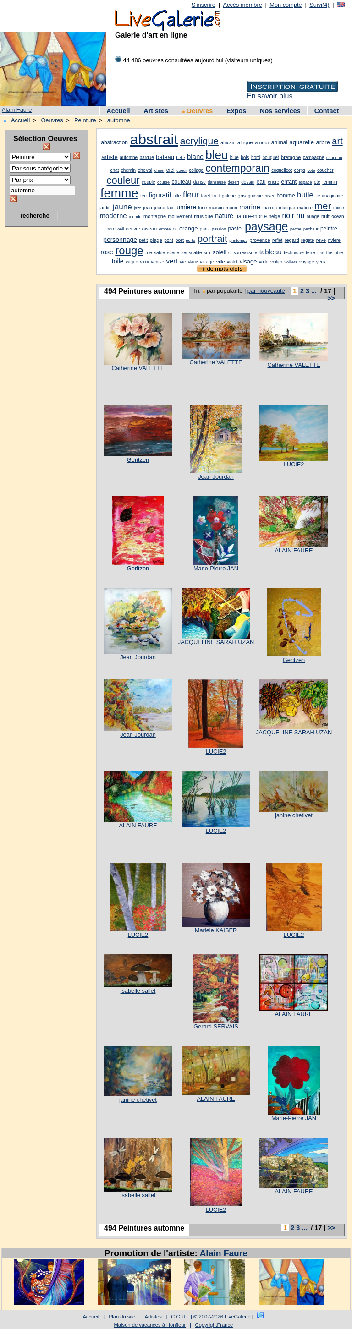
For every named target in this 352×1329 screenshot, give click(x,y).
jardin (104, 207)
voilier (276, 261)
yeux (321, 261)
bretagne (291, 157)
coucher (325, 170)
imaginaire (332, 195)
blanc (195, 156)
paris (205, 228)
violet (232, 261)
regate (307, 240)
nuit (325, 216)
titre (339, 252)
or (175, 228)
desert (233, 182)
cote (311, 170)
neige (274, 216)
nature (224, 215)
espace (305, 182)
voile (264, 261)
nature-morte (251, 216)
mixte (338, 207)
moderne (112, 215)
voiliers (290, 262)
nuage (313, 216)
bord (255, 157)
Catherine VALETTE (138, 368)
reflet (277, 240)
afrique (245, 142)
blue (234, 157)
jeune (159, 207)
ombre (165, 229)
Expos (236, 111)
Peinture (85, 120)
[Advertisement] (41, 368)
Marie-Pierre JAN (215, 568)
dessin (247, 182)
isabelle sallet (138, 990)
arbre (323, 142)
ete (317, 182)
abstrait (154, 139)
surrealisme (246, 252)
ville (220, 261)
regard (292, 240)
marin (231, 207)
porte (191, 240)
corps (299, 170)
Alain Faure (17, 109)
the (329, 252)
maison (216, 207)
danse (199, 182)
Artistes (155, 111)
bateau (165, 156)
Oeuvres (197, 111)
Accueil (118, 111)
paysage (266, 226)
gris (242, 195)
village (207, 261)
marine (249, 207)
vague (132, 261)
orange (188, 228)
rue (148, 252)
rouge (129, 250)
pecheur (311, 229)
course (163, 182)
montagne (154, 216)
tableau (270, 252)
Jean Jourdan (216, 476)
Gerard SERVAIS (215, 1026)
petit (143, 240)
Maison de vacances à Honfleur (150, 1325)
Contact (326, 111)
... (314, 291)
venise (157, 261)
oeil (120, 229)
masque (287, 207)
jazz (137, 208)
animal (279, 142)
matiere (305, 207)
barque (147, 157)
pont (168, 240)
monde (135, 216)
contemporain (237, 168)
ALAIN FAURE (294, 550)
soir (207, 253)
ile (317, 195)
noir (288, 215)
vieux (193, 262)
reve (321, 240)
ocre (110, 228)
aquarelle (302, 142)
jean (147, 207)
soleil (219, 252)
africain (227, 142)
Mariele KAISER (216, 930)
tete (320, 253)
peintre (328, 228)
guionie (255, 195)
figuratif (159, 195)
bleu (216, 155)
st (229, 253)
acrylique (199, 141)
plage (156, 240)
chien (159, 170)
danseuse (217, 182)
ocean (337, 216)
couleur (122, 180)
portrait (212, 238)
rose (107, 252)
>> (331, 298)
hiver (269, 195)
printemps (238, 240)
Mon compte (286, 4)
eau (261, 182)
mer (322, 206)
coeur (181, 170)
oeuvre (133, 228)
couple (148, 182)
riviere (334, 240)
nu (301, 215)
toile (118, 261)
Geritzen (138, 459)
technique (293, 252)
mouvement (180, 216)
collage (196, 170)
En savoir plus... (273, 96)
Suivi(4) (319, 4)
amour (262, 142)
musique (203, 216)
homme (286, 195)
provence (259, 240)
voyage (306, 261)
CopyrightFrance (214, 1325)
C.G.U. (179, 1316)
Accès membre (242, 4)
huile (305, 195)
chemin (128, 170)
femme (119, 193)
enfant (289, 182)
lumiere (185, 207)
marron (269, 207)
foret (205, 195)
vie (183, 261)
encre (273, 182)
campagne (313, 157)
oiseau (149, 228)
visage (248, 261)
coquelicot (281, 170)
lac (170, 207)
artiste (109, 156)
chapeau (334, 157)
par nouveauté (266, 290)
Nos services (280, 111)
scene (173, 252)
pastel (235, 228)
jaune (122, 206)
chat (114, 170)
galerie (229, 195)
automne (118, 120)
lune (202, 207)
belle (180, 157)
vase (144, 262)
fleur (191, 194)
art (337, 141)
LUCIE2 (294, 464)
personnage (120, 239)
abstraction (114, 142)
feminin (329, 182)
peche (296, 229)
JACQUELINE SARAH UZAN (216, 642)
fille (177, 195)
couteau (181, 182)
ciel (170, 170)
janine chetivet (294, 815)
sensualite (192, 252)
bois (245, 157)
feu (143, 195)
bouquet (270, 157)
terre (310, 252)
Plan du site (122, 1316)
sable (159, 252)
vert (172, 261)
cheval (145, 170)
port (179, 240)
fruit (216, 195)
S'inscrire (203, 4)
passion (219, 229)
